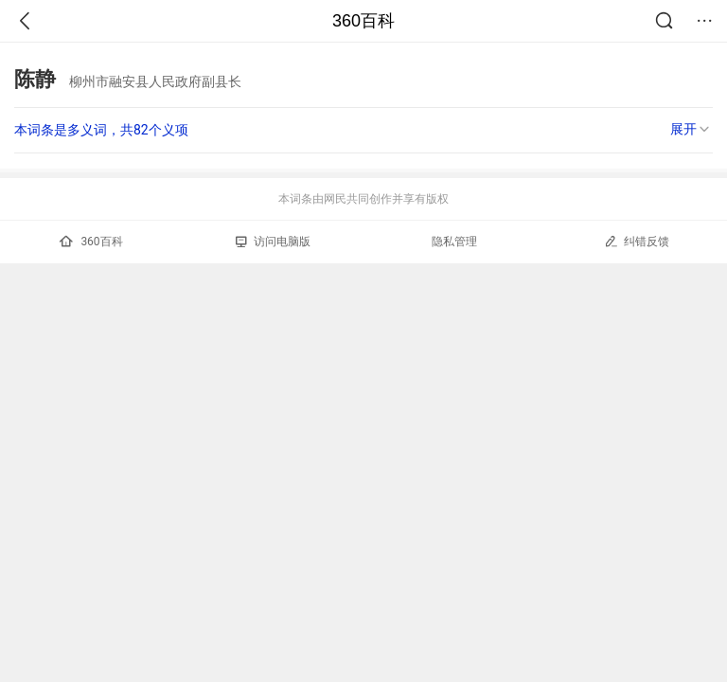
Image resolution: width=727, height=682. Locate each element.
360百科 (363, 20)
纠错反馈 (636, 241)
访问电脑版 (273, 241)
